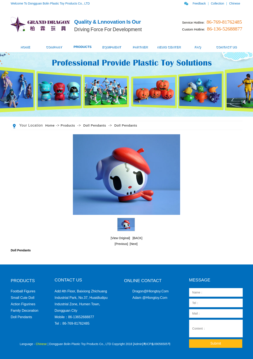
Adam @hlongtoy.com (150, 297)
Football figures (23, 291)
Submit (215, 343)
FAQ (197, 47)
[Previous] (121, 244)
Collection (217, 3)
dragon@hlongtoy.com (151, 291)
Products (68, 125)
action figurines (23, 304)
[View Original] (120, 238)
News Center (169, 47)
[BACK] (137, 238)
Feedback (199, 3)
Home (50, 125)
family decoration (24, 310)
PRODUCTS (83, 47)
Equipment (111, 47)
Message (199, 280)
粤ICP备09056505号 (157, 344)
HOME (25, 47)
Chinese (234, 3)
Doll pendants (94, 125)
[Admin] (138, 344)
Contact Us (226, 47)
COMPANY (54, 47)
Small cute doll (22, 297)
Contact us (68, 280)
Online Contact (143, 280)
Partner (140, 47)
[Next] (134, 244)
